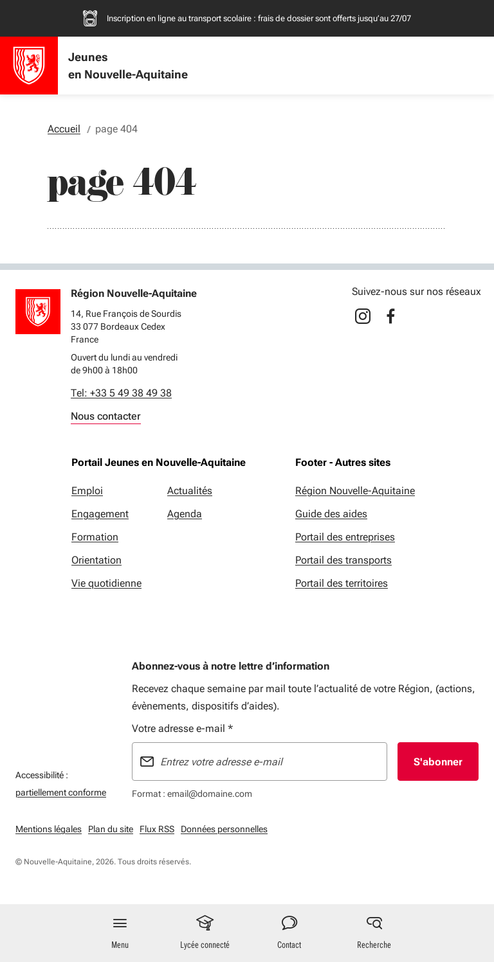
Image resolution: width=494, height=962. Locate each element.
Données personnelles (224, 829)
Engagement (100, 514)
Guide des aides (331, 514)
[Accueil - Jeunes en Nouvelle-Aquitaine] (29, 65)
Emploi (87, 491)
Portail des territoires (341, 583)
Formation (94, 537)
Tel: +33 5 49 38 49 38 (121, 393)
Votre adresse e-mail (182, 728)
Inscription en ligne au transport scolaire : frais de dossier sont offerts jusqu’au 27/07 (259, 18)
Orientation (96, 560)
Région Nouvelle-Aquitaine (355, 491)
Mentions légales (48, 829)
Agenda (184, 514)
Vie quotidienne (106, 583)
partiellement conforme (60, 790)
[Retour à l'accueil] (37, 311)
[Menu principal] (120, 933)
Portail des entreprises (345, 537)
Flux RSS (157, 829)
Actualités (189, 491)
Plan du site (110, 829)
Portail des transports (343, 560)
